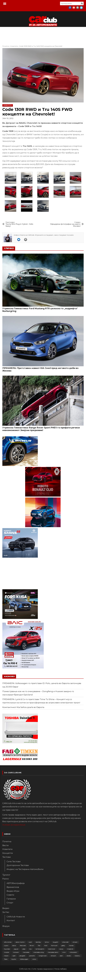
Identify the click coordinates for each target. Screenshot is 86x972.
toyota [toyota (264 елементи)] (13, 959)
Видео (5, 908)
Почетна (6, 841)
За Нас (5, 912)
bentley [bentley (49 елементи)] (38, 942)
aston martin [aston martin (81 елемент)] (20, 942)
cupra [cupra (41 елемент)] (6, 945)
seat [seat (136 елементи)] (61, 956)
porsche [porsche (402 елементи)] (32, 956)
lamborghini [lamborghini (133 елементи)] (40, 949)
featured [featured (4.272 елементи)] (23, 945)
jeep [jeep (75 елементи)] (24, 949)
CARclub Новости (16, 916)
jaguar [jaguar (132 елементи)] (16, 949)
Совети (10, 895)
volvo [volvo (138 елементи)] (34, 959)
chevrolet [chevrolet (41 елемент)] (65, 942)
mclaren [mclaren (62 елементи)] (16, 952)
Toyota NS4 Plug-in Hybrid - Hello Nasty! (21, 224)
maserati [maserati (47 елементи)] (70, 949)
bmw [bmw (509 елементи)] (47, 942)
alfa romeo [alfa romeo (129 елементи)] (7, 942)
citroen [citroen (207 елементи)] (75, 942)
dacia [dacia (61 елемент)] (14, 945)
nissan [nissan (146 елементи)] (6, 956)
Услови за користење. (14, 825)
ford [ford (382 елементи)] (45, 945)
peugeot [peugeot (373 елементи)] (22, 956)
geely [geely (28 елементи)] (63, 945)
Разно (5, 879)
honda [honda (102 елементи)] (71, 945)
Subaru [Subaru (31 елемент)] (77, 956)
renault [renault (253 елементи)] (53, 956)
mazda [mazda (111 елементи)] (6, 952)
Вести (5, 845)
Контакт (11, 920)
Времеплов (13, 887)
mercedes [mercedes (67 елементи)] (26, 952)
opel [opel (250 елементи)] (14, 956)
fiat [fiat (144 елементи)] (39, 945)
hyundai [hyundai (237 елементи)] (7, 949)
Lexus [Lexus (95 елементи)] (61, 949)
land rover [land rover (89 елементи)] (51, 949)
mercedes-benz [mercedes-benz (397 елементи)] (53, 952)
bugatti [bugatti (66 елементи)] (55, 942)
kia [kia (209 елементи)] (30, 949)
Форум (6, 926)
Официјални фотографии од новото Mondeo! (64, 224)
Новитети (14, 46)
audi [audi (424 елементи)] (30, 942)
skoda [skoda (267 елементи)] (69, 956)
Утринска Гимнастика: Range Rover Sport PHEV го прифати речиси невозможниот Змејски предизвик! (41, 429)
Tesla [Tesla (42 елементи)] (5, 959)
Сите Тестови (14, 861)
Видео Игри (13, 891)
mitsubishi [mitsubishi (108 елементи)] (73, 952)
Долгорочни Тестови (18, 865)
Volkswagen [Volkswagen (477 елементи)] (24, 959)
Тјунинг (6, 875)
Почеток (5, 46)
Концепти (7, 853)
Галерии (11, 899)
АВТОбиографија (16, 883)
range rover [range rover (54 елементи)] (43, 956)
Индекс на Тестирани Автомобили (25, 869)
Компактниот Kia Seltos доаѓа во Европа (23, 707)
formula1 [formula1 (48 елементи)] (54, 945)
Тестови (6, 857)
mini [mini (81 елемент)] (64, 952)
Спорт (10, 902)
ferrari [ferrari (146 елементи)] (32, 945)
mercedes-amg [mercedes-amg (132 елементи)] (38, 952)
